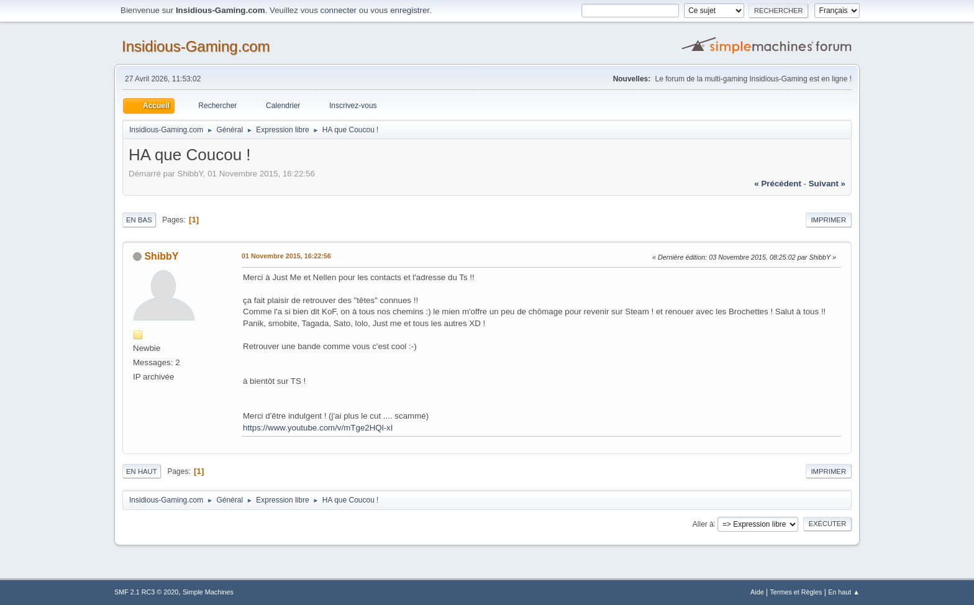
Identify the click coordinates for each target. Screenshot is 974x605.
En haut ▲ (844, 592)
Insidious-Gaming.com (196, 46)
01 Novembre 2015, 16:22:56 (286, 256)
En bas (139, 220)
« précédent (777, 183)
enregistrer (409, 10)
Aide (757, 592)
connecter (339, 10)
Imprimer (828, 220)
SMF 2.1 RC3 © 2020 (146, 592)
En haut (141, 471)
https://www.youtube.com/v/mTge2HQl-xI (318, 427)
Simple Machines (208, 592)
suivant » (827, 183)
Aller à (703, 523)
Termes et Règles (796, 592)
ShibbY (161, 256)
